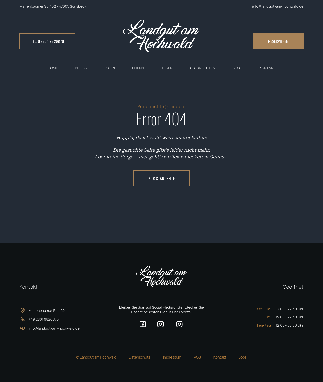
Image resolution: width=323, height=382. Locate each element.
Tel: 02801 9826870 (47, 41)
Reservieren (278, 41)
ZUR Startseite (161, 178)
